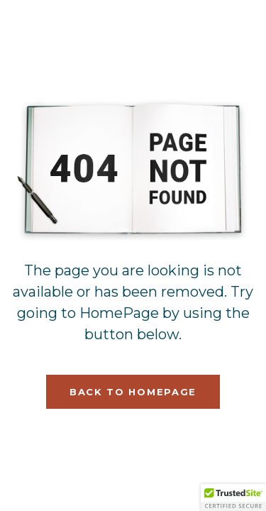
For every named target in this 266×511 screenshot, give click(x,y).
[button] (233, 497)
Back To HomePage (133, 391)
